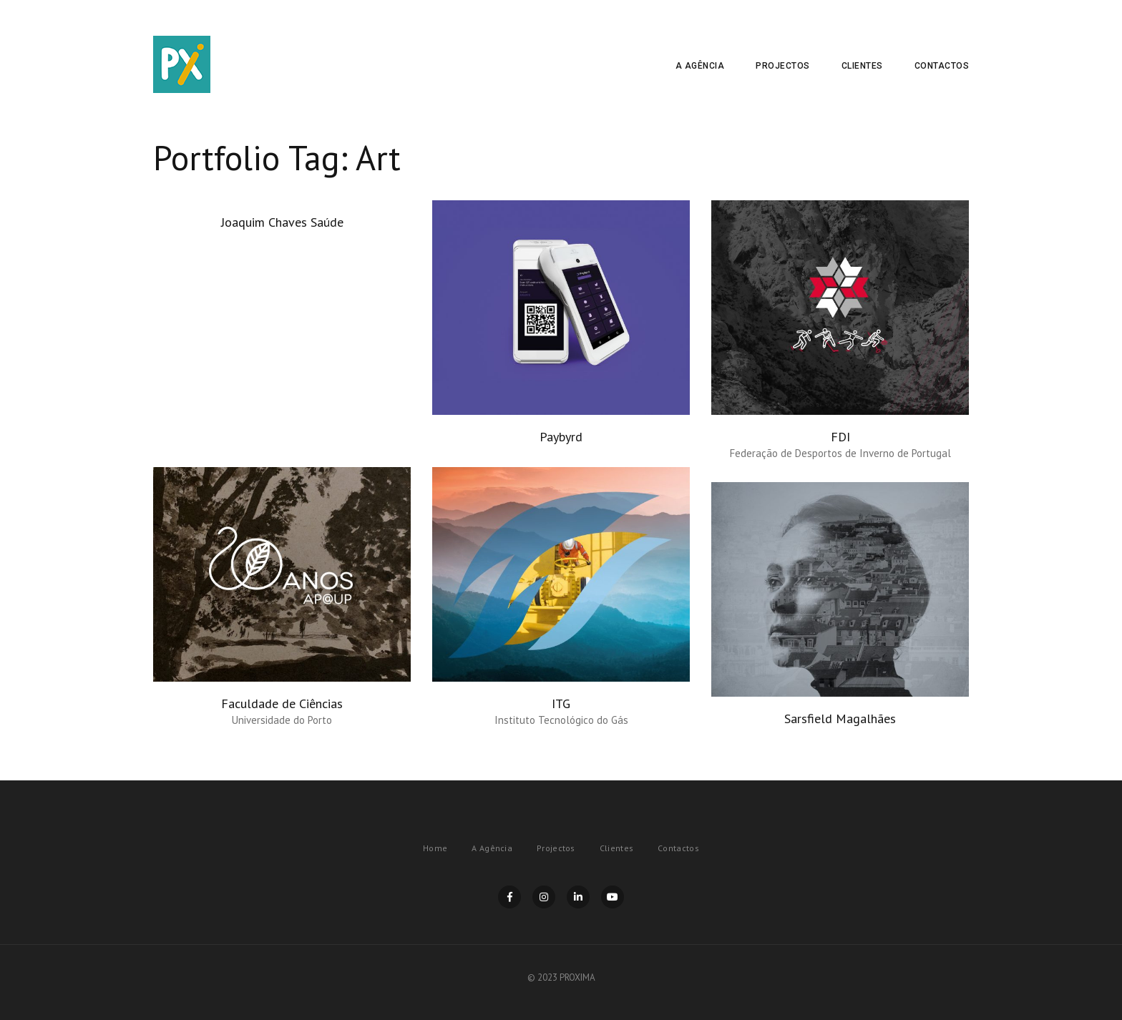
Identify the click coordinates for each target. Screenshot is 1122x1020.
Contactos (942, 66)
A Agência (700, 66)
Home (435, 848)
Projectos (783, 66)
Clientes (862, 66)
